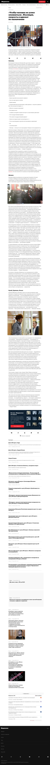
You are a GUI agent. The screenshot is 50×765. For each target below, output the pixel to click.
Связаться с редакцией (25, 435)
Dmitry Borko (18, 204)
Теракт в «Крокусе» (40, 4)
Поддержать (42, 1)
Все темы (47, 4)
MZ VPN (2, 749)
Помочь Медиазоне (17, 426)
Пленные (24, 4)
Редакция (2, 731)
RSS (2, 743)
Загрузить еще (26, 693)
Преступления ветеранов (31, 4)
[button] (48, 2)
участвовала (16, 68)
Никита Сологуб (11, 9)
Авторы (2, 737)
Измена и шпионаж (11, 4)
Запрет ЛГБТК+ (18, 4)
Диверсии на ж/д (4, 4)
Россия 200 (3, 751)
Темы (2, 740)
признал (10, 171)
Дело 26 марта (11, 22)
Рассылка (2, 746)
